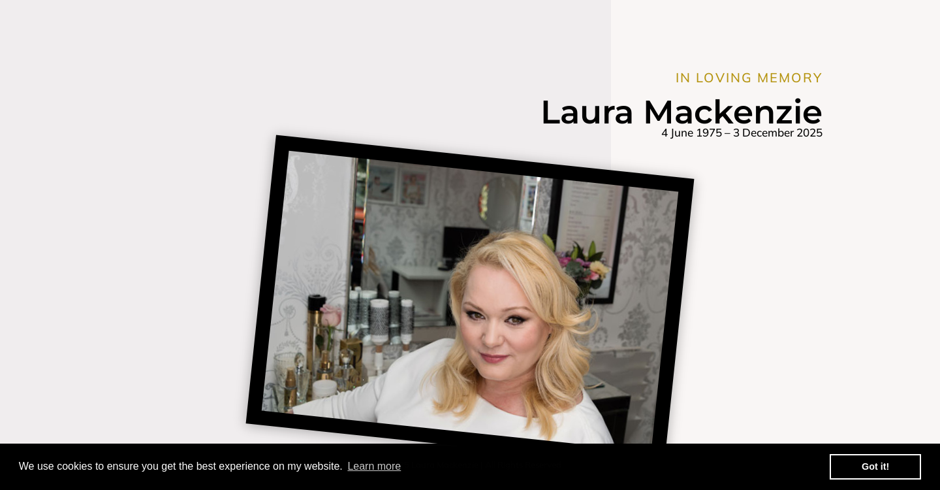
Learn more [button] (374, 466)
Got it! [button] (875, 466)
